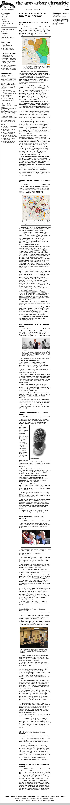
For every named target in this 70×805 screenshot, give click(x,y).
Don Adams (43, 291)
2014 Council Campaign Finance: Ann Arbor (32, 310)
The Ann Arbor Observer (7, 46)
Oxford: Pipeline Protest (7, 76)
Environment (31, 796)
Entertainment (22, 796)
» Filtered (11, 38)
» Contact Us (5, 35)
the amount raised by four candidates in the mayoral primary (35, 227)
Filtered (45, 798)
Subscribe (29, 9)
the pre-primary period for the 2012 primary (33, 297)
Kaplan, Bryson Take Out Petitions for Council (34, 765)
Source (3, 88)
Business (7, 796)
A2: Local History (8, 98)
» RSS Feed (4, 38)
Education (14, 796)
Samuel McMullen (39, 271)
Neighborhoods (55, 796)
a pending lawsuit (33, 698)
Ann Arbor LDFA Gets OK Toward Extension (9, 59)
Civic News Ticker (8, 53)
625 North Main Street (38, 423)
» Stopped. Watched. (7, 21)
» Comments (4, 19)
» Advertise (4, 33)
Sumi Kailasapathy (31, 291)
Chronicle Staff (28, 520)
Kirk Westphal (36, 249)
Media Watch (6, 73)
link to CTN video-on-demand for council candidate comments (34, 396)
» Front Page (5, 17)
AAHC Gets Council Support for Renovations (9, 62)
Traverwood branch (44, 358)
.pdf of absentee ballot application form (36, 591)
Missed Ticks (6, 104)
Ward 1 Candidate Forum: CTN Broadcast (33, 472)
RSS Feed (39, 798)
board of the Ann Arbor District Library (30, 782)
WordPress (51, 800)
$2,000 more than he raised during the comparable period (34, 259)
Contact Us (52, 798)
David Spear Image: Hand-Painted (9, 139)
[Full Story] (27, 175)
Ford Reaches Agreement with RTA (9, 91)
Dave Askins (26, 26)
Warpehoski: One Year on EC (9, 106)
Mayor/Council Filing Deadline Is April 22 (9, 133)
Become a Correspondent (22, 798)
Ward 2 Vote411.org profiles (40, 402)
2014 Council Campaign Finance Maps (35, 314)
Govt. (38, 796)
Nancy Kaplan (33, 365)
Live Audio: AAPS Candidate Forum (8, 56)
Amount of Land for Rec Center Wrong (9, 142)
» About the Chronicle (7, 29)
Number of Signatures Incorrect (10, 127)
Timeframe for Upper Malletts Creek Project (10, 136)
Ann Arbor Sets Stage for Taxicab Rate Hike (9, 69)
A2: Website (6, 97)
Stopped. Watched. (60, 13)
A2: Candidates (7, 95)
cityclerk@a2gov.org (27, 599)
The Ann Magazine (8, 49)
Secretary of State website (34, 583)
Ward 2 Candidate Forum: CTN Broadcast (32, 480)
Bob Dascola (27, 271)
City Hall (56, 15)
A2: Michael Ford (8, 100)
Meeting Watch (45, 796)
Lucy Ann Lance (8, 48)
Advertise (33, 798)
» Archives (4, 31)
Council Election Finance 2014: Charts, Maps (34, 181)
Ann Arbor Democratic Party (32, 419)
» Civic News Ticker (7, 23)
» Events (3, 25)
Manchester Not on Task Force (9, 130)
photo (59, 22)
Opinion (63, 796)
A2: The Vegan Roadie (9, 93)
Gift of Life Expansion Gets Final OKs (9, 66)
